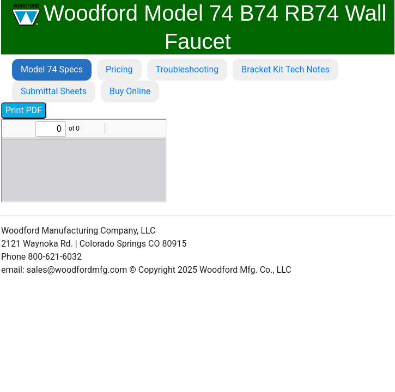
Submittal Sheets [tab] (54, 91)
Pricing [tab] (119, 69)
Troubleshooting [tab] (187, 69)
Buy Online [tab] (130, 91)
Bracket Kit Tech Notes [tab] (285, 69)
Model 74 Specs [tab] (52, 69)
